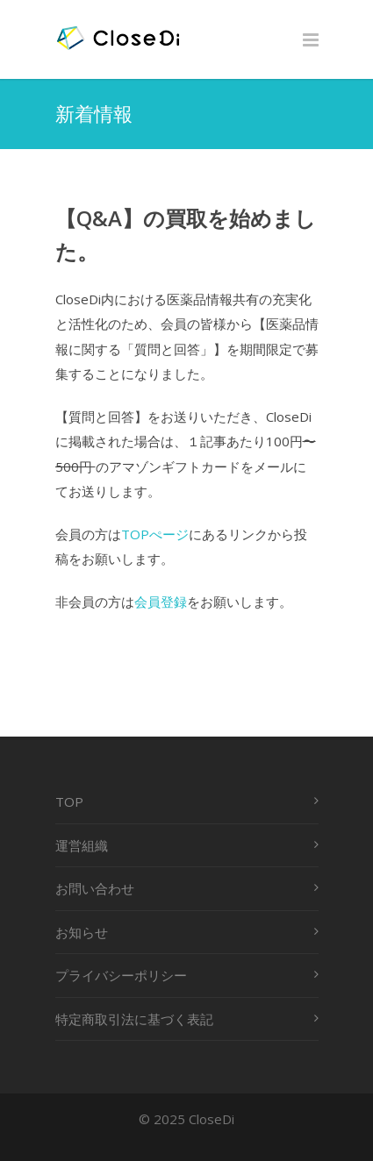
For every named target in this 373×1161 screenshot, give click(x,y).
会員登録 (160, 601)
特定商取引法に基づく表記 (134, 1019)
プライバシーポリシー (121, 975)
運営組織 (81, 845)
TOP (69, 801)
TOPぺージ (155, 534)
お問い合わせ (94, 888)
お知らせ (81, 932)
